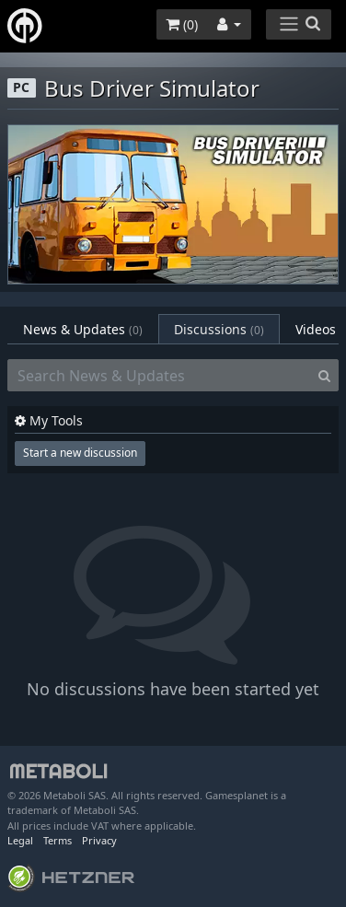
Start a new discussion (80, 452)
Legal (20, 840)
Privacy (99, 840)
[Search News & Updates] (159, 375)
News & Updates (83, 329)
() (182, 24)
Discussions (219, 329)
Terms (57, 840)
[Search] (324, 375)
